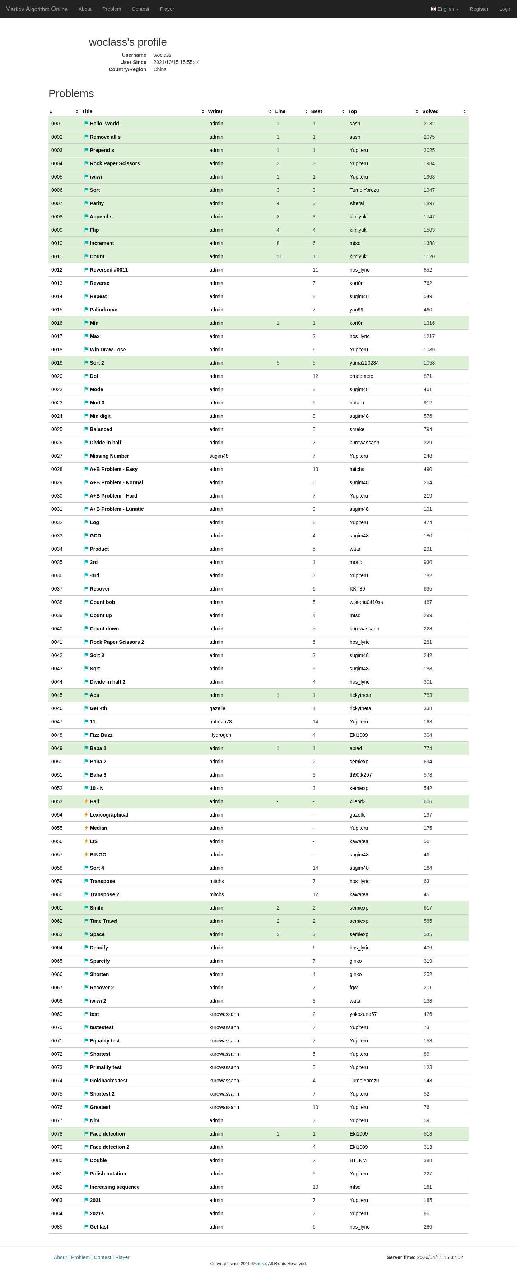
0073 (56, 1067)
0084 (56, 1213)
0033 (56, 535)
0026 (56, 442)
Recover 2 (99, 987)
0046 (56, 708)
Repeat (95, 296)
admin (216, 123)
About (85, 9)
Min (91, 323)
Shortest (97, 1054)
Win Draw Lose (105, 349)
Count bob (99, 602)
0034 (56, 549)
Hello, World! (102, 123)
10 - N (94, 788)
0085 (56, 1227)
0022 (56, 389)
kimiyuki (359, 216)
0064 (56, 948)
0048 (56, 735)
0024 (56, 416)
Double (95, 1160)
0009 (56, 230)
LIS (91, 841)
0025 (56, 429)
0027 (56, 456)
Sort (92, 190)
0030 (56, 496)
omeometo (361, 376)
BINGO (95, 854)
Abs (91, 695)
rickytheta (360, 695)
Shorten (96, 974)
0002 (56, 137)
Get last (96, 1227)
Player (167, 9)
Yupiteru (359, 150)
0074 (56, 1080)
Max (92, 336)
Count (94, 256)
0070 (56, 1027)
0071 (56, 1041)
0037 (56, 589)
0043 (56, 668)
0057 (56, 854)
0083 (56, 1200)
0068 (56, 1001)
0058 (56, 868)
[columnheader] (64, 111)
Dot (91, 376)
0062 (56, 921)
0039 (56, 615)
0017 (56, 336)
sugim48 (359, 296)
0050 (56, 761)
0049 (56, 748)
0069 (56, 1014)
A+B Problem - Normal (113, 482)
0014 (56, 296)
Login (505, 9)
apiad (356, 748)
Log (91, 522)
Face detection (104, 1134)
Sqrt (92, 668)
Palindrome (100, 310)
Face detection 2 (107, 1147)
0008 (56, 216)
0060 (56, 894)
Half (91, 801)
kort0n (357, 283)
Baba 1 (95, 748)
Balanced (98, 429)
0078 (56, 1134)
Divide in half (102, 442)
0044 (56, 682)
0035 (56, 562)
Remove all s (102, 137)
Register (479, 9)
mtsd (355, 243)
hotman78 (221, 722)
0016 (56, 323)
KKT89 (357, 589)
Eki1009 (359, 735)
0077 (56, 1120)
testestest (98, 1027)
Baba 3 (95, 775)
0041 (56, 642)
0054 (56, 815)
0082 (56, 1187)
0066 (56, 974)
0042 (56, 655)
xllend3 (357, 801)
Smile (93, 908)
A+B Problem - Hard (111, 496)
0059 (56, 881)
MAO (36, 9)
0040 (56, 629)
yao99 (356, 310)
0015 (56, 310)
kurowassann (364, 442)
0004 (56, 163)
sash (355, 123)
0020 (56, 376)
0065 (56, 961)
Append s (98, 216)
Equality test (102, 1041)
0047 (56, 722)
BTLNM (358, 1160)
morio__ (359, 562)
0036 (56, 575)
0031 (56, 509)
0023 (56, 403)
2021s (94, 1213)
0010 (56, 243)
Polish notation (105, 1173)
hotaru (357, 403)
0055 (56, 828)
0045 (56, 695)
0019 (56, 363)
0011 (56, 256)
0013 (56, 283)
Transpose (99, 881)
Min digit (97, 416)
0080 (56, 1160)
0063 (56, 934)
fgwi (354, 987)
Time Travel (101, 921)
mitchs (357, 469)
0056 (56, 841)
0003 (56, 150)
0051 (56, 775)
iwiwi (93, 177)
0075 (56, 1094)
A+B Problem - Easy (111, 469)
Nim (91, 1120)
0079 (56, 1147)
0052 (56, 788)
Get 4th (95, 708)
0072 (56, 1054)
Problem (111, 9)
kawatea (359, 841)
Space (94, 934)
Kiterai (357, 203)
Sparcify (97, 961)
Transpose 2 (102, 894)
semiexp (359, 761)
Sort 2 (94, 363)
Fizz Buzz (98, 735)
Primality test (103, 1067)
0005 (56, 177)
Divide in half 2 (105, 682)
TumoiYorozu (364, 190)
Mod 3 (94, 403)
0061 (56, 908)
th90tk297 (361, 775)
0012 (56, 270)
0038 (56, 602)
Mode (93, 389)
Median (95, 828)
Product (96, 549)
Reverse (97, 283)
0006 (56, 190)
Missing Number (106, 456)
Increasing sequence (112, 1187)
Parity (94, 203)
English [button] (444, 9)
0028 (56, 469)
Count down (101, 629)
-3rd (91, 575)
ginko (356, 961)
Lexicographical (106, 815)
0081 (56, 1173)
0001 (56, 123)
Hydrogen (221, 735)
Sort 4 (94, 868)
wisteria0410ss (366, 602)
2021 (92, 1200)
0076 (56, 1107)
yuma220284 (364, 363)
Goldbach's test (105, 1080)
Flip (91, 230)
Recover (97, 589)
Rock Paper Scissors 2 (114, 642)
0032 (56, 522)
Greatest (97, 1107)
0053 (56, 801)
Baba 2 (95, 761)
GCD (92, 535)
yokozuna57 (363, 1014)
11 (90, 722)
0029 (56, 482)
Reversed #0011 (106, 270)
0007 (56, 203)
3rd (91, 562)
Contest (140, 9)
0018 (56, 349)
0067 (56, 987)
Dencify (96, 948)
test (91, 1014)
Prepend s (99, 150)
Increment (99, 243)
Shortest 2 (99, 1094)
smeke (357, 429)
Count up (98, 615)
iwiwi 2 (95, 1001)
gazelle (217, 708)
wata (355, 549)
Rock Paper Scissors (112, 163)
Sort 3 (94, 655)
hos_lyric (359, 270)
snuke (260, 1263)
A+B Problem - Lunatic (114, 509)
